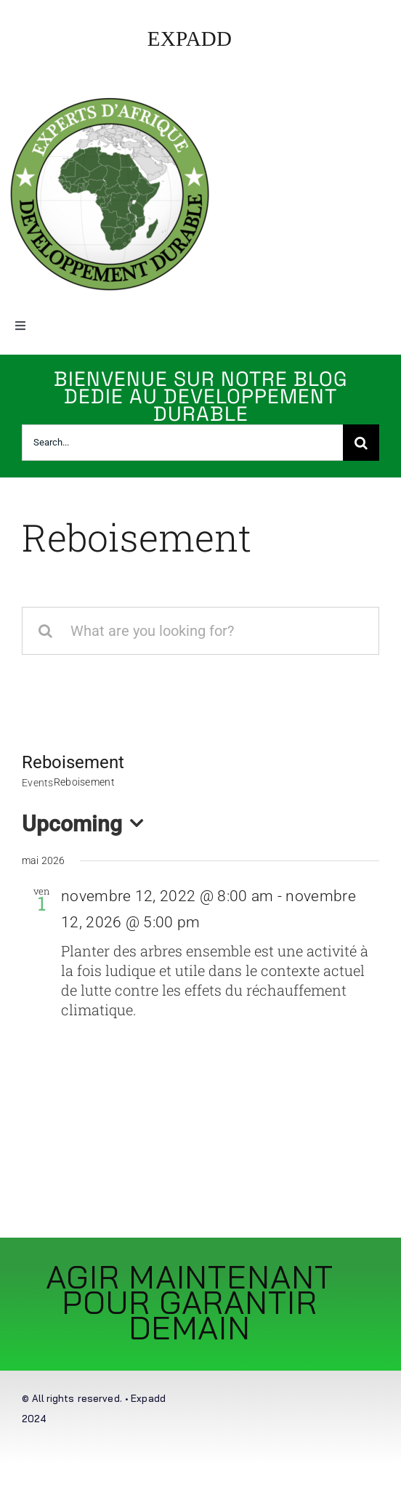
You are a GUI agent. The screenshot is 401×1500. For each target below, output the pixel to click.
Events (38, 783)
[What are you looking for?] (200, 631)
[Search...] (182, 442)
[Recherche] (361, 442)
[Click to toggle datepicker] (87, 824)
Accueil (37, 585)
